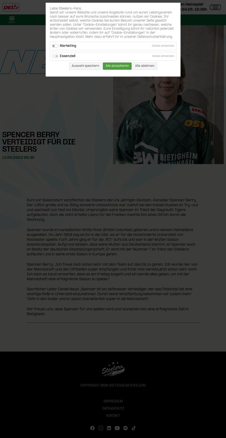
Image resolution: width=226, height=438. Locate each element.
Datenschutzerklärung (154, 37)
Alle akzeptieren (117, 66)
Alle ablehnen (144, 66)
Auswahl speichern (85, 66)
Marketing (68, 46)
